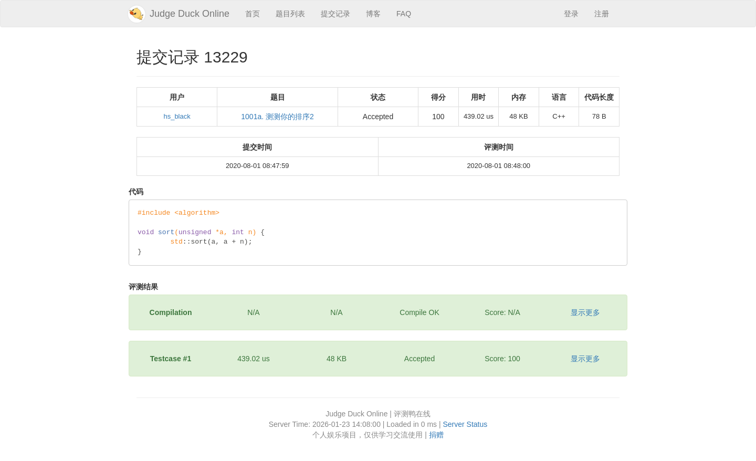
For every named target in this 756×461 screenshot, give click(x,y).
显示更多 (585, 312)
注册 (601, 13)
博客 (373, 13)
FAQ (403, 13)
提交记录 (335, 13)
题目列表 (290, 13)
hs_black (176, 116)
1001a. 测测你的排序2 (277, 116)
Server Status (465, 424)
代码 (136, 191)
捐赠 (436, 435)
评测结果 (143, 286)
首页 (252, 13)
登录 (571, 13)
